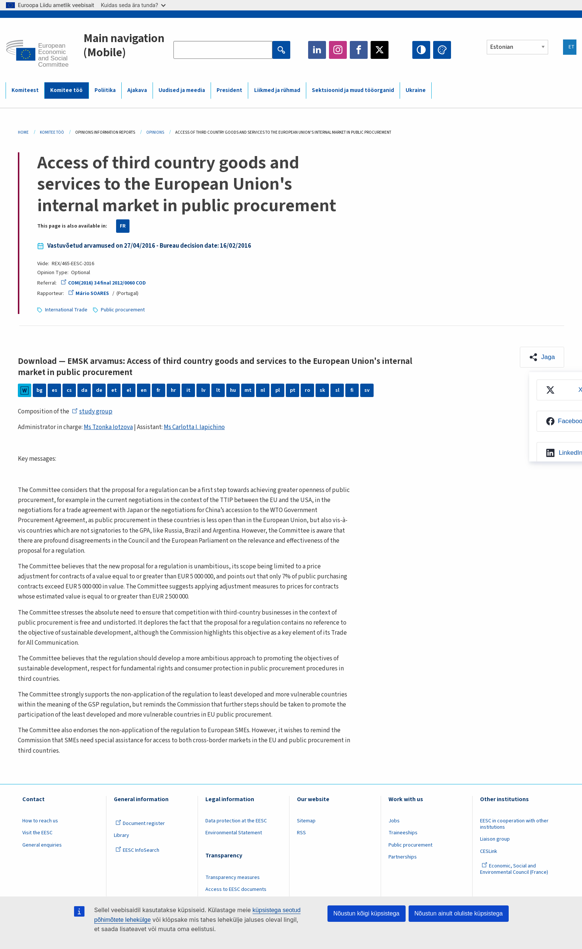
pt (292, 390)
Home (23, 132)
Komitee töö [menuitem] (66, 90)
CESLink (488, 851)
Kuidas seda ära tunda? (133, 5)
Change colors (442, 50)
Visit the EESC (37, 833)
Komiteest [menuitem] (25, 90)
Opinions (155, 132)
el (129, 390)
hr (173, 390)
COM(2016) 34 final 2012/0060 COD (103, 283)
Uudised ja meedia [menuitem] (182, 90)
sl (337, 390)
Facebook (359, 50)
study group (92, 411)
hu (233, 390)
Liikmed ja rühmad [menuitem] (277, 90)
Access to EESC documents (235, 889)
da (84, 390)
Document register (140, 823)
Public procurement (123, 310)
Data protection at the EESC (236, 821)
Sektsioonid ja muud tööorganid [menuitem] (353, 90)
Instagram (338, 50)
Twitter (379, 50)
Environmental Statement (233, 833)
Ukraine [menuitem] (416, 90)
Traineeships (403, 833)
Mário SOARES (88, 293)
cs (69, 390)
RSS (301, 833)
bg (39, 390)
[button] (542, 357)
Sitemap (306, 821)
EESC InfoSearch (137, 850)
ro (307, 390)
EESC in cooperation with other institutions (514, 824)
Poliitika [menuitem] (105, 90)
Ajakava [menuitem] (137, 90)
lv (203, 390)
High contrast (421, 50)
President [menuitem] (229, 90)
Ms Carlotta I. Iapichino (194, 427)
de (99, 390)
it (188, 390)
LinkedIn (317, 50)
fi (352, 390)
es (54, 390)
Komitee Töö (52, 132)
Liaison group (495, 839)
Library (121, 835)
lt (218, 390)
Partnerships (402, 857)
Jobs (394, 821)
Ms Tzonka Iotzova (108, 427)
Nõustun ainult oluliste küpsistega (459, 913)
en (144, 390)
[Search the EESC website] (222, 50)
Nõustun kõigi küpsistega (366, 913)
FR (123, 226)
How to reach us (40, 821)
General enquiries (42, 845)
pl (277, 390)
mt (248, 390)
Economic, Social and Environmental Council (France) (514, 869)
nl (262, 390)
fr (158, 390)
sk (322, 390)
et (114, 390)
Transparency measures (232, 877)
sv (367, 390)
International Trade (66, 310)
